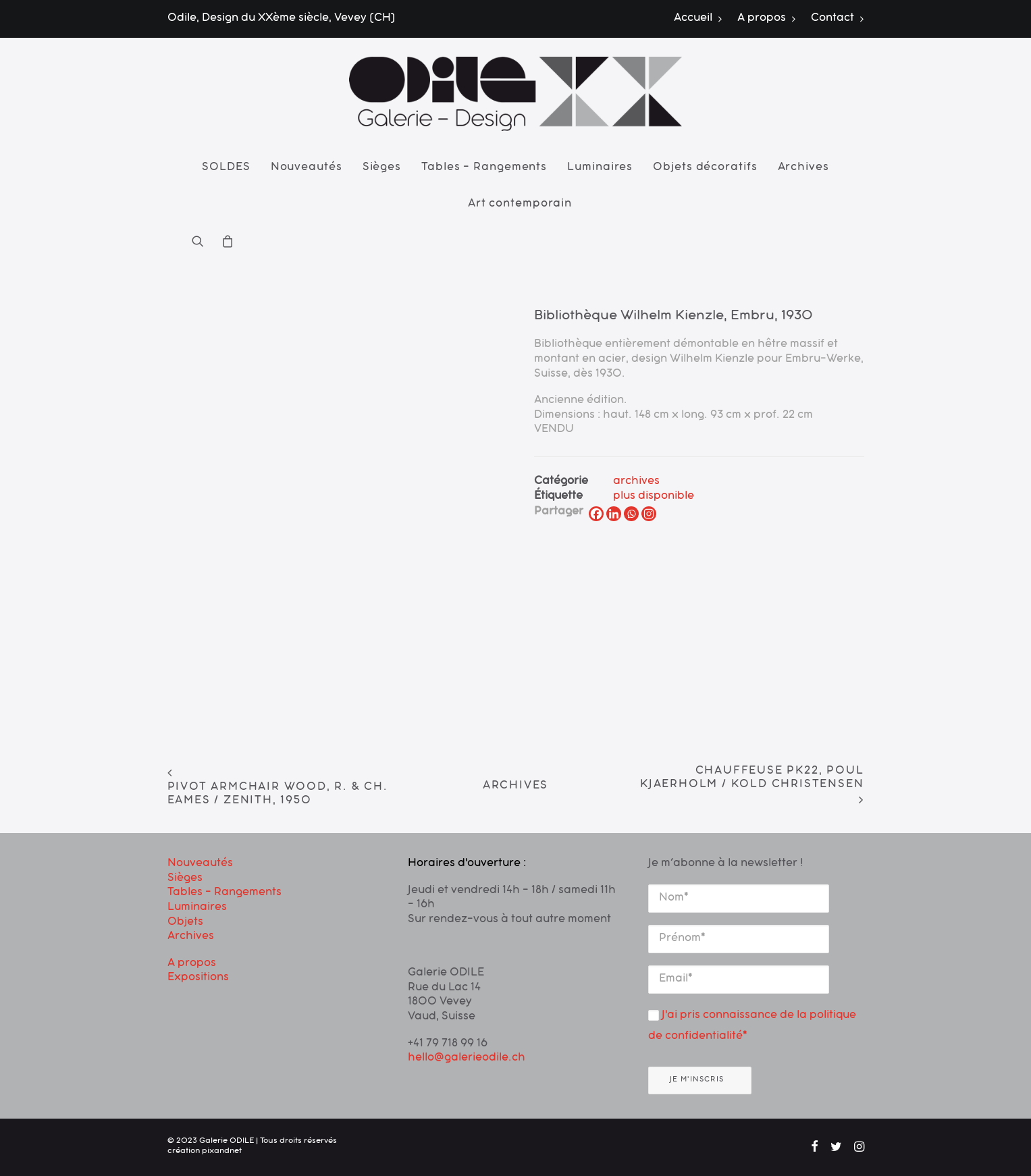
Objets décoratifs (705, 168)
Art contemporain (520, 204)
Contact (837, 19)
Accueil (698, 19)
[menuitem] (701, 19)
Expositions (198, 978)
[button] (202, 241)
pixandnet (222, 1151)
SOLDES (226, 168)
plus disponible (653, 497)
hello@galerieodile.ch (466, 1058)
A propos (766, 19)
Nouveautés (306, 168)
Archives (803, 168)
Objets (185, 923)
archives (636, 482)
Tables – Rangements (484, 168)
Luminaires (600, 168)
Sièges (382, 168)
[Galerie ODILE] (515, 94)
